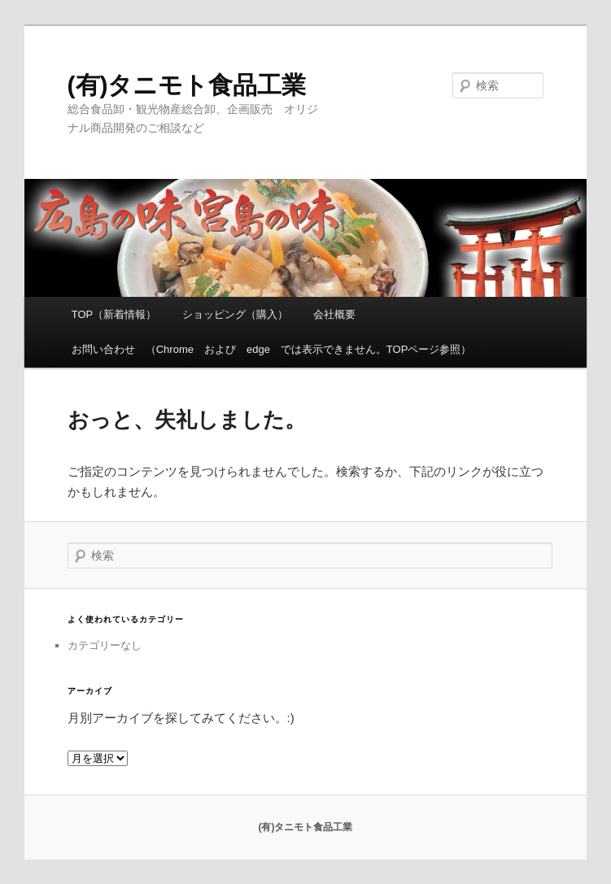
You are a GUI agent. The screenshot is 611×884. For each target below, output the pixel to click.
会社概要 (334, 314)
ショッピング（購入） (235, 314)
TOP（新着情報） (114, 314)
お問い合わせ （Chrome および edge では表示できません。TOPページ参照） (272, 349)
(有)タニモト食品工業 (187, 85)
